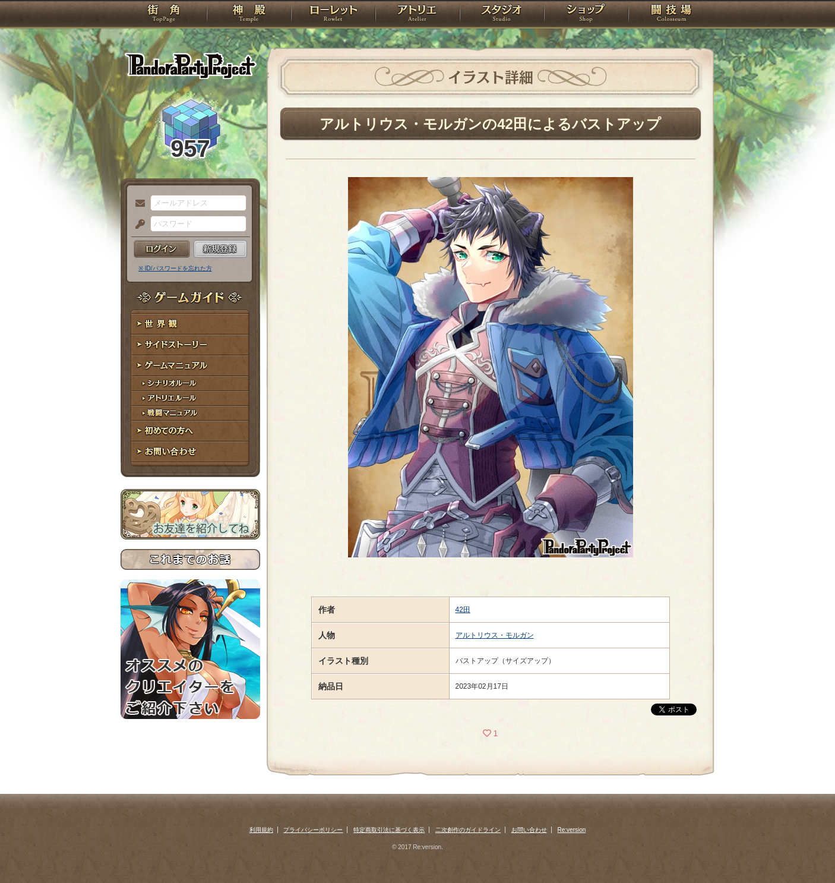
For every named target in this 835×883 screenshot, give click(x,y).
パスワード (137, 225)
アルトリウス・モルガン (495, 635)
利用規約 (261, 830)
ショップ (586, 15)
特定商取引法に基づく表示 (389, 830)
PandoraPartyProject (190, 65)
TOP (164, 15)
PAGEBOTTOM (805, 850)
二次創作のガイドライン (468, 830)
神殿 (249, 15)
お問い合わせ (190, 452)
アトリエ (417, 15)
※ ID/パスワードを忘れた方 (175, 268)
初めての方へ (190, 431)
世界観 (190, 324)
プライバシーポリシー (313, 830)
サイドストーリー (190, 345)
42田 (463, 610)
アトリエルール (190, 398)
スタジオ (502, 15)
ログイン (162, 249)
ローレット (333, 15)
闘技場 (671, 15)
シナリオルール (190, 383)
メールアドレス (137, 204)
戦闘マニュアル (190, 413)
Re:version (572, 830)
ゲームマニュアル (190, 365)
